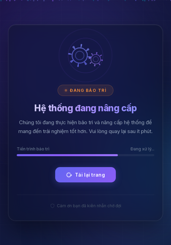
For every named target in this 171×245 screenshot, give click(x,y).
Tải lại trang (85, 175)
